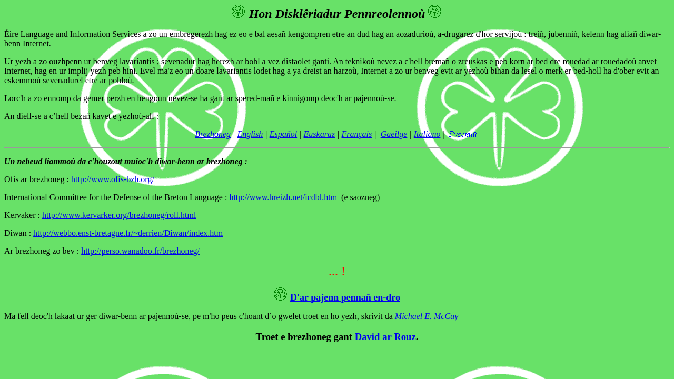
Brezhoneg (213, 133)
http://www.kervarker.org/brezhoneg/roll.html (119, 215)
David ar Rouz (385, 336)
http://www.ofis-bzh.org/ (112, 179)
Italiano (427, 133)
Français (357, 133)
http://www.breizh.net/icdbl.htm (283, 197)
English (250, 133)
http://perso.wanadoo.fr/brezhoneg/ (140, 250)
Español (283, 133)
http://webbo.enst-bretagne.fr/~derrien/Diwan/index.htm (128, 232)
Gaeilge (394, 133)
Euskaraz (319, 133)
